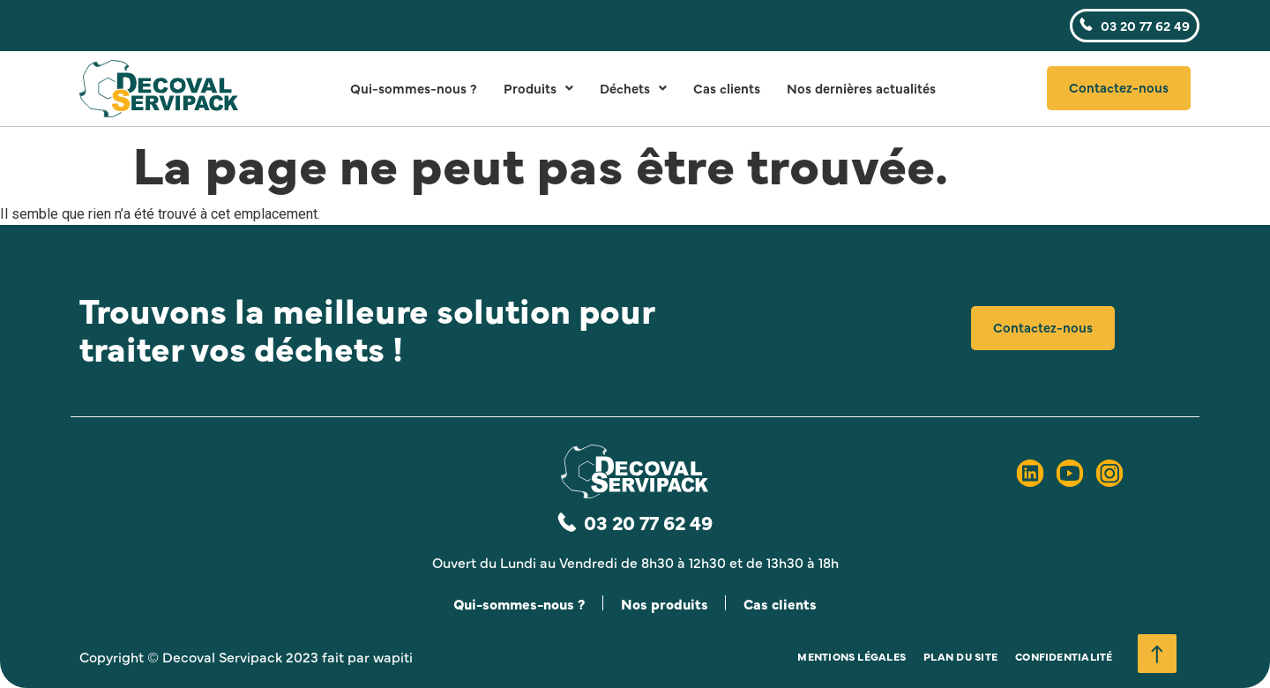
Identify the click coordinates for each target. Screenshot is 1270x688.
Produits (538, 88)
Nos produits (665, 603)
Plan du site (960, 656)
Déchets (633, 88)
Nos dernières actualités (861, 88)
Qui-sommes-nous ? (413, 88)
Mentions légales (851, 656)
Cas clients (726, 88)
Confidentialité (1064, 656)
